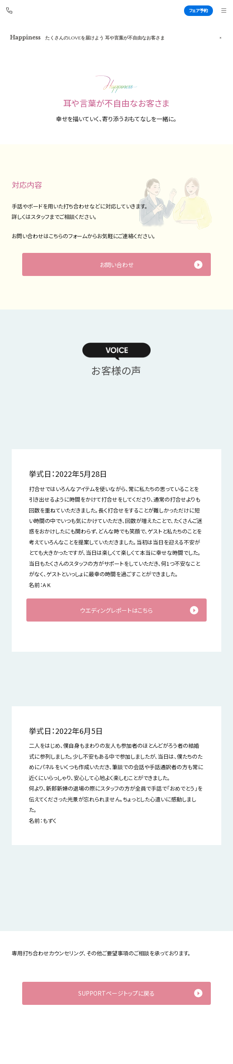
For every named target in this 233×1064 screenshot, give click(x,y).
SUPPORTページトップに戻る (116, 993)
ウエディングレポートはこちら (116, 610)
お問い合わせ (116, 264)
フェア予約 (198, 10)
